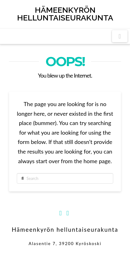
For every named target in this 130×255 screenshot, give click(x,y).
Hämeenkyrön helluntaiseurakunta (65, 14)
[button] (120, 36)
